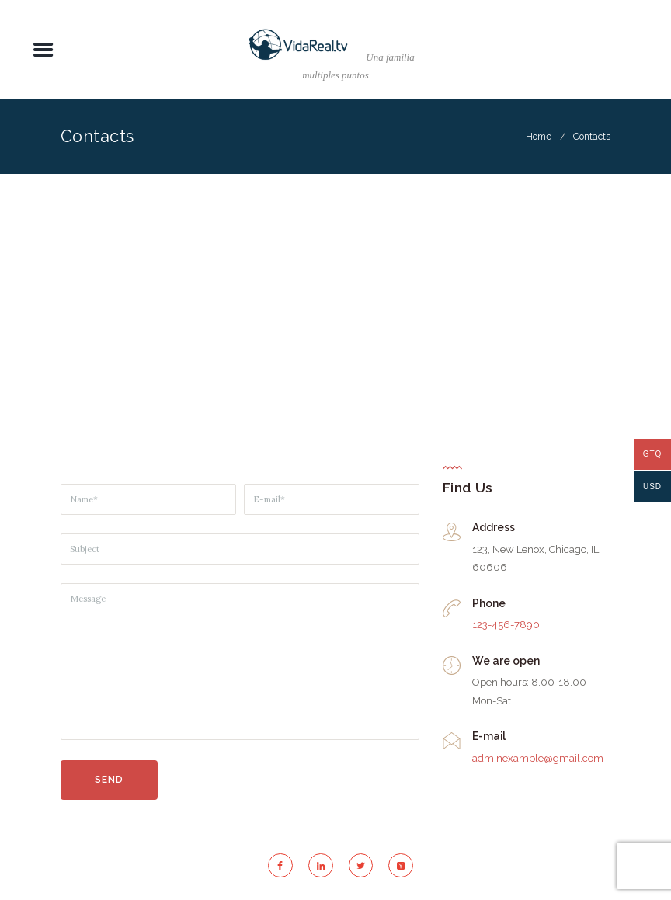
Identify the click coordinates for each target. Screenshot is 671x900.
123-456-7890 (506, 625)
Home (538, 136)
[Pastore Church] (335, 310)
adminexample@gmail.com (537, 758)
